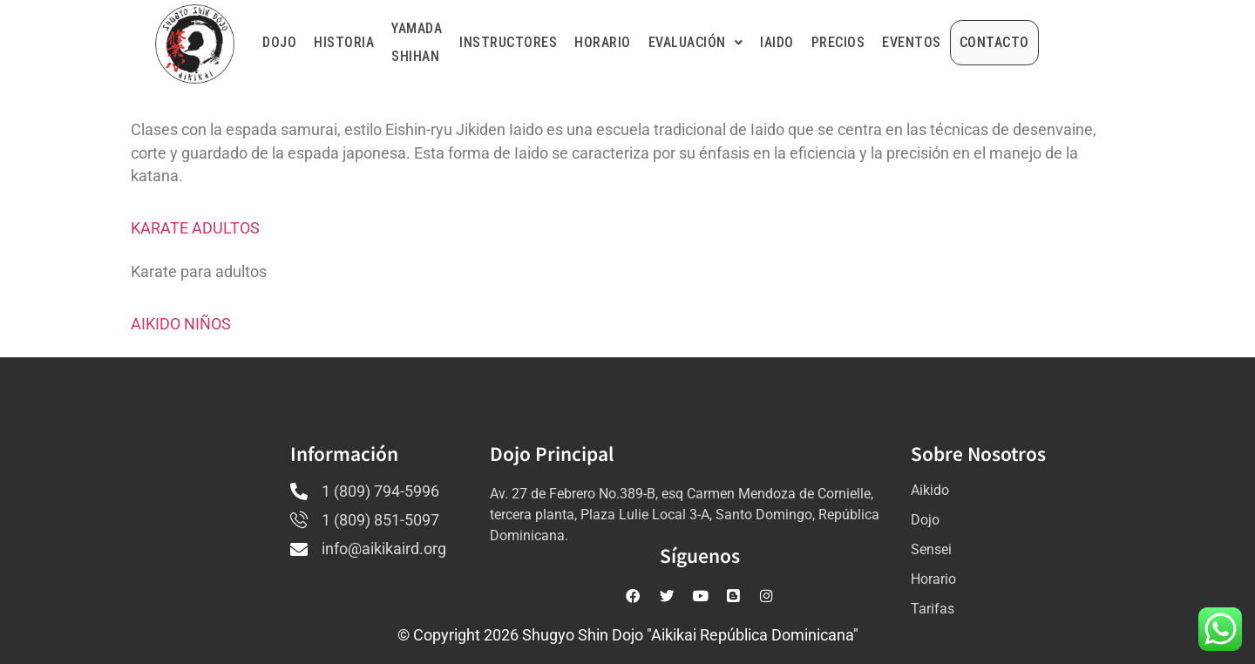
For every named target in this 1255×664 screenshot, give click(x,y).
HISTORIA (344, 42)
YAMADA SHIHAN (416, 42)
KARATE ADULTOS (195, 228)
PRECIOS (885, 42)
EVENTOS (957, 42)
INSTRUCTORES (554, 42)
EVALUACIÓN (742, 42)
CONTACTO (1040, 42)
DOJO (279, 42)
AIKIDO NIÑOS (181, 324)
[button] (742, 42)
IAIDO (823, 42)
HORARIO (649, 42)
